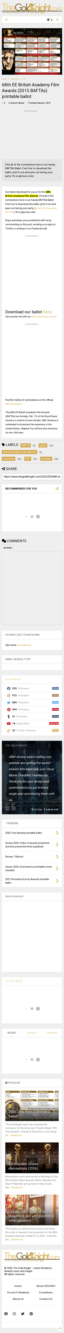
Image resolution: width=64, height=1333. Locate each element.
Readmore (16, 1135)
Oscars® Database (18, 1292)
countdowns (24, 645)
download (15, 79)
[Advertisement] (27, 134)
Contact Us (46, 1299)
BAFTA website (13, 404)
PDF (24, 79)
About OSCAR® (45, 1286)
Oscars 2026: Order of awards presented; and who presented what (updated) (31, 1216)
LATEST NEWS (14, 981)
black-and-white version (43, 316)
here (47, 312)
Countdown (46, 1292)
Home (4, 79)
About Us (18, 1299)
